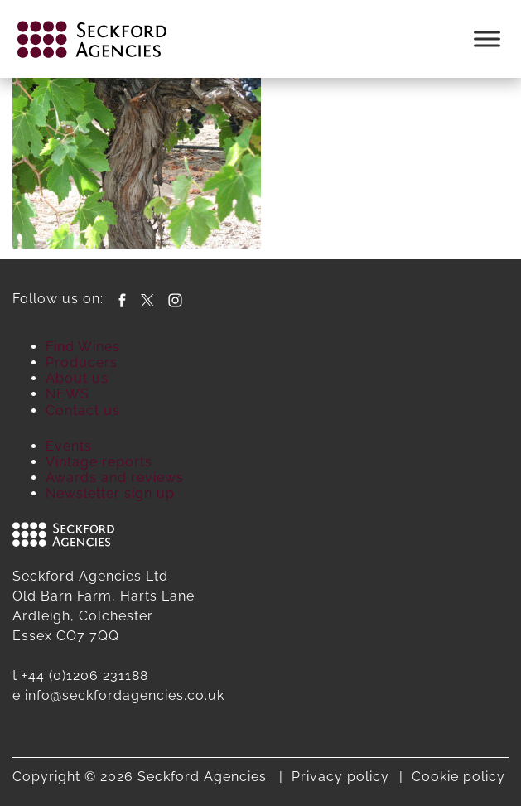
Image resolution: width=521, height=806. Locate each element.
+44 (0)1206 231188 (85, 675)
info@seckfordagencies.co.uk (124, 695)
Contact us (83, 410)
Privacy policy (340, 776)
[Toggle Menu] (487, 38)
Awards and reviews (115, 477)
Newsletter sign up (110, 493)
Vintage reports (99, 462)
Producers (82, 362)
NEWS (67, 394)
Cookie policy (458, 776)
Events (69, 446)
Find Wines (83, 347)
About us (77, 378)
